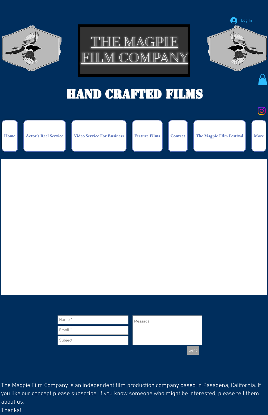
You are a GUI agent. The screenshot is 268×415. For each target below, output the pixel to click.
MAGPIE (151, 42)
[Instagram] (261, 111)
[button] (262, 79)
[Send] (193, 350)
